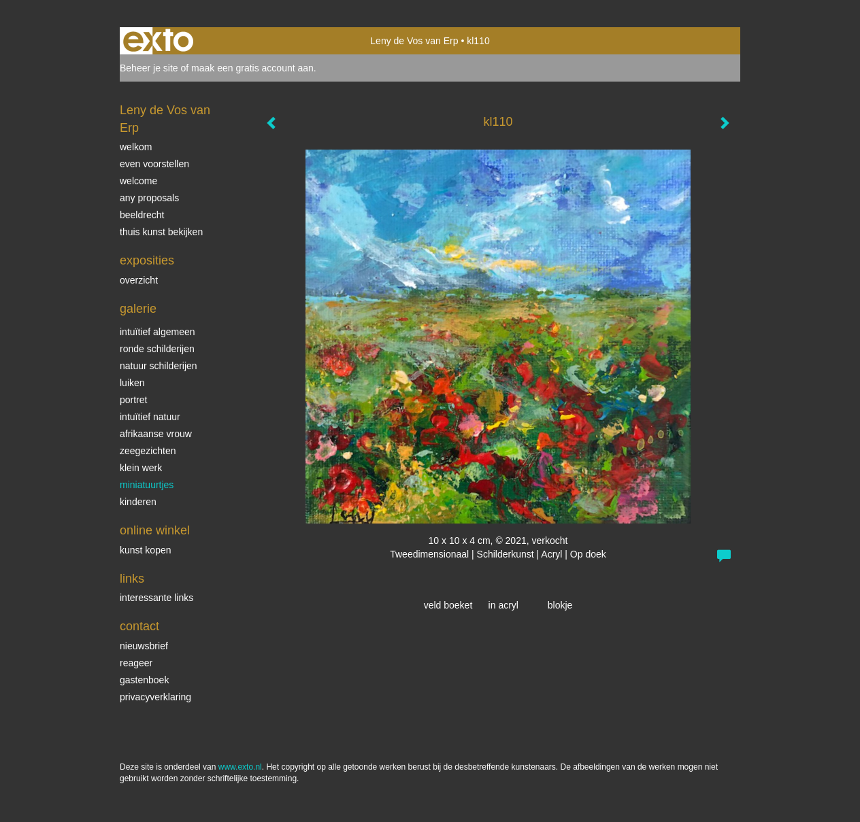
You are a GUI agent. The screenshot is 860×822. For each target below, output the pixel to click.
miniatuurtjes (146, 484)
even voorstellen (154, 163)
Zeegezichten (148, 450)
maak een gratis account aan (252, 68)
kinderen (138, 501)
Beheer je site (149, 68)
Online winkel (155, 530)
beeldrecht (142, 214)
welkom (136, 146)
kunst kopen (145, 550)
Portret (133, 399)
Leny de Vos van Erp (414, 40)
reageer (136, 662)
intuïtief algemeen (157, 331)
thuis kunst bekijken (161, 231)
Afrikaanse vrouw (156, 433)
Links (132, 578)
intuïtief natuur (150, 416)
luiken (132, 382)
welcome (138, 180)
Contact (139, 626)
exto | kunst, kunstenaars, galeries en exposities (158, 40)
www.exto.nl (240, 767)
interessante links (156, 597)
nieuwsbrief (144, 645)
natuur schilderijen (158, 365)
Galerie (138, 308)
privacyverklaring (155, 696)
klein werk (141, 467)
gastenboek (144, 679)
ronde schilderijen (157, 348)
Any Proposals (149, 197)
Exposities (147, 260)
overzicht (139, 280)
